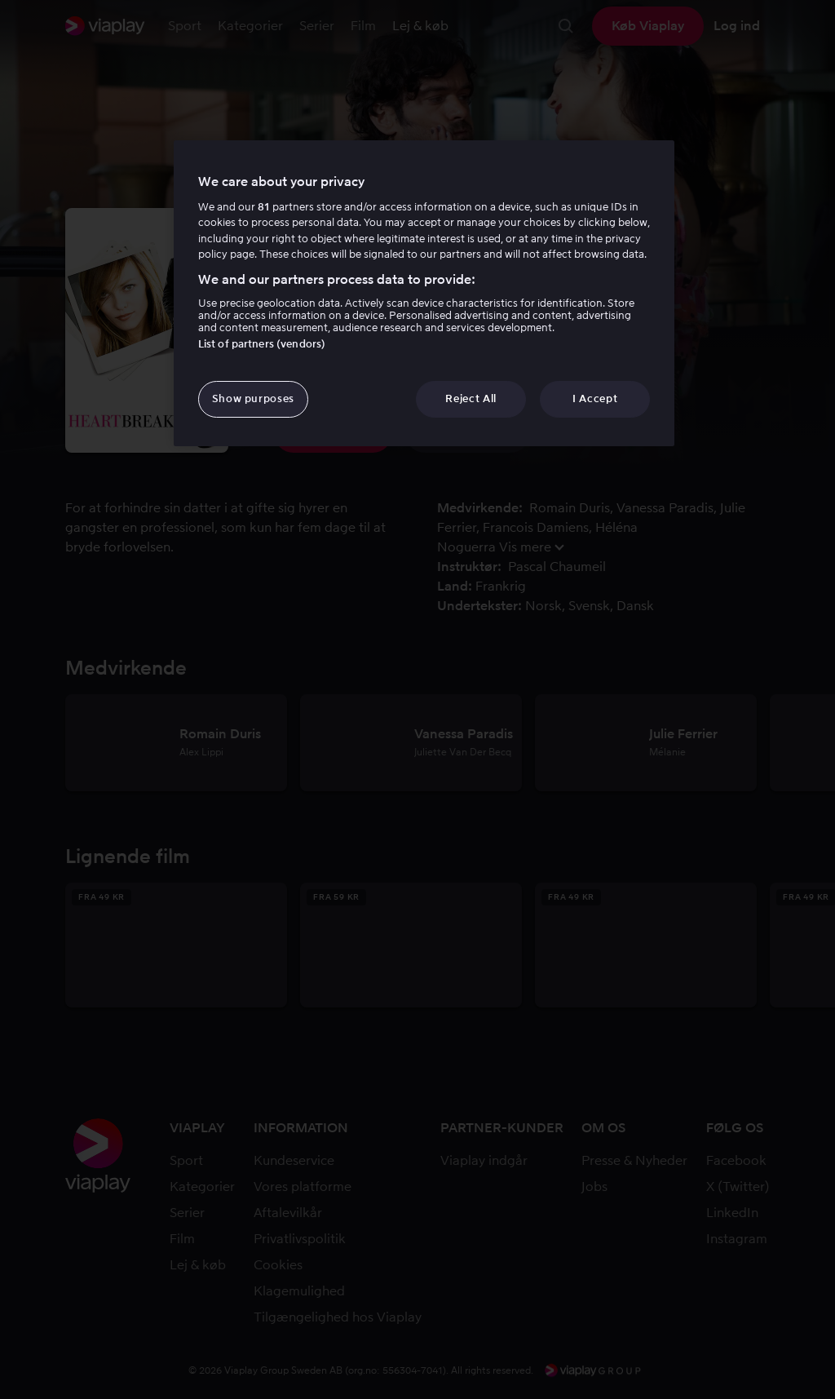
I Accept (594, 398)
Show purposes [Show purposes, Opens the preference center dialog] (253, 398)
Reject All (471, 398)
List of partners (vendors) (261, 344)
